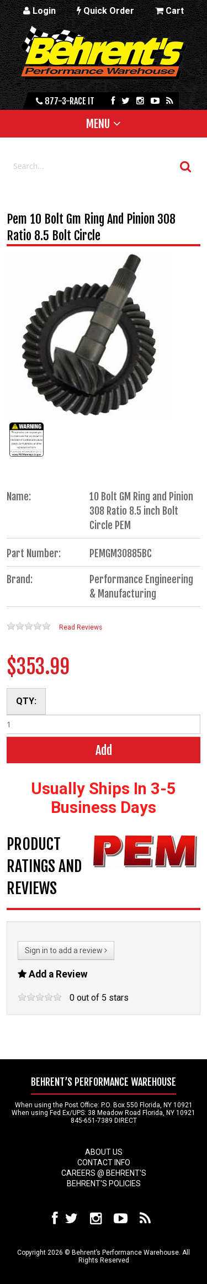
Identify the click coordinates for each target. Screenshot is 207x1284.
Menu (98, 124)
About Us (104, 1152)
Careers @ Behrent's (103, 1173)
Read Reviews (80, 627)
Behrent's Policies (104, 1183)
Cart (169, 11)
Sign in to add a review (66, 950)
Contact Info (103, 1162)
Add (103, 750)
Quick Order (105, 11)
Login (39, 11)
